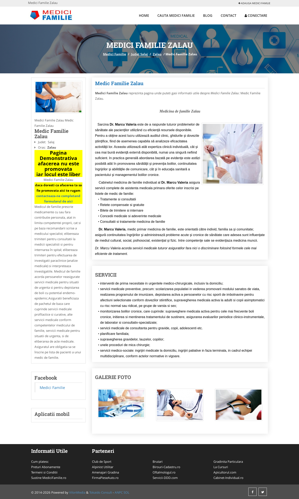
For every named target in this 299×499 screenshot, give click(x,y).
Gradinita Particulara (228, 461)
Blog (207, 15)
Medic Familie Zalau (119, 83)
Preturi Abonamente (45, 467)
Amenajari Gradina (105, 472)
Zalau (157, 54)
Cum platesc (40, 461)
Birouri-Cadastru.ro (166, 467)
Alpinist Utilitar (102, 467)
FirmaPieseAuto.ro (105, 478)
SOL (126, 492)
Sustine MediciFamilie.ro (48, 478)
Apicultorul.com (224, 472)
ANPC (119, 492)
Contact (228, 15)
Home (144, 15)
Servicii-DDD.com (165, 478)
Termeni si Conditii (44, 472)
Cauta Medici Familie (176, 15)
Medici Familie (114, 54)
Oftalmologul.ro (164, 472)
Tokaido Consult (100, 492)
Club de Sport (101, 461)
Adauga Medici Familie (254, 3)
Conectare (256, 15)
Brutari (158, 461)
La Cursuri (220, 467)
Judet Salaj (139, 54)
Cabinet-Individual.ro (228, 478)
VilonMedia (77, 492)
